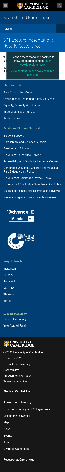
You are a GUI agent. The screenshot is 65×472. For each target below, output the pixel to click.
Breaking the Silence (16, 148)
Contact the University (17, 364)
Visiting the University (16, 415)
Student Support (13, 135)
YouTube (8, 287)
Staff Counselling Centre (18, 92)
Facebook (9, 281)
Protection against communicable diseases (29, 197)
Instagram (9, 268)
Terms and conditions (16, 381)
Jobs (6, 442)
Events (7, 435)
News (6, 429)
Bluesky (8, 275)
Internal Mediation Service (19, 111)
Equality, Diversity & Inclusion (21, 105)
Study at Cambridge (16, 391)
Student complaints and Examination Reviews (31, 190)
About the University (17, 402)
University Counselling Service (22, 154)
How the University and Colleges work (26, 409)
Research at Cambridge (18, 459)
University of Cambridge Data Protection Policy (32, 184)
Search (59, 5)
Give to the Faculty (15, 319)
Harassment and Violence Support (24, 142)
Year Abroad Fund (14, 325)
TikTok (7, 300)
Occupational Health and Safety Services (28, 98)
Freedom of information (17, 375)
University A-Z (12, 358)
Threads (8, 294)
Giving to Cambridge (16, 448)
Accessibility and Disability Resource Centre (30, 161)
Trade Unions (11, 118)
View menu (5, 5)
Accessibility (11, 369)
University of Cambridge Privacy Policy (27, 178)
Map (6, 422)
